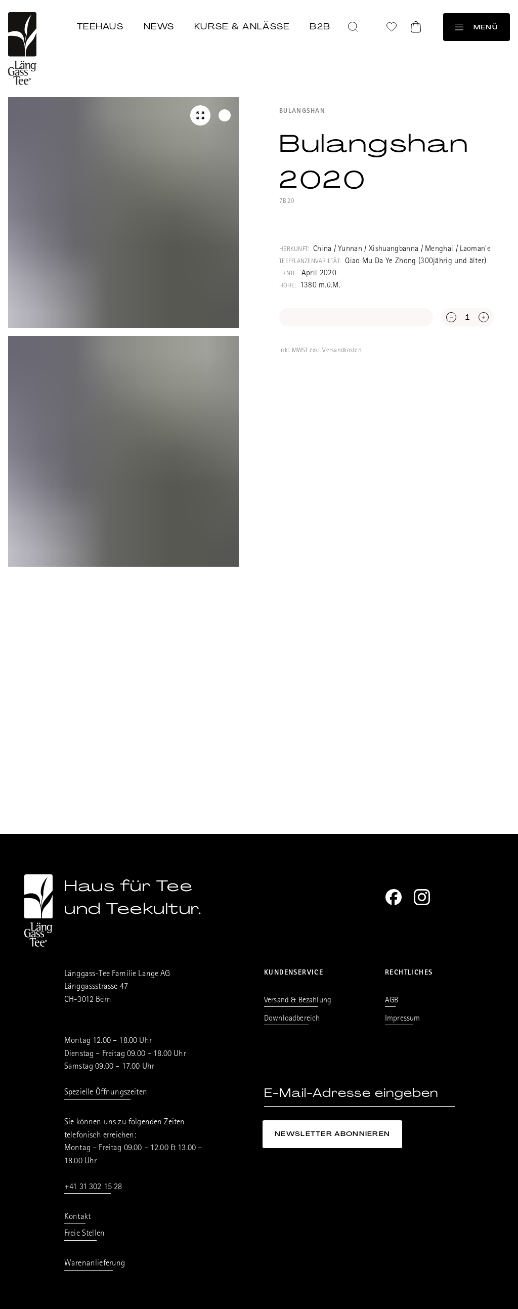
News (159, 26)
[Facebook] (393, 897)
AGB (391, 1001)
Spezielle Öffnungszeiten (105, 1092)
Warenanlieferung (94, 1263)
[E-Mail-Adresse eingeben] (359, 1093)
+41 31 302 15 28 (93, 1187)
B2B (320, 26)
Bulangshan (302, 111)
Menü (476, 27)
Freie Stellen (84, 1234)
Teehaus (100, 26)
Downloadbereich (292, 1019)
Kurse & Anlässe (241, 26)
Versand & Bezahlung (297, 1001)
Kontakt (77, 1217)
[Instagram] (422, 897)
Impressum (402, 1019)
